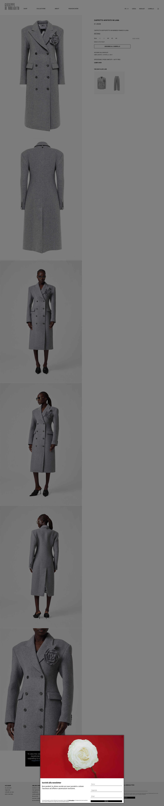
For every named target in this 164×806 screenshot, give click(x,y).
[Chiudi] (122, 736)
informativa (71, 800)
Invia (106, 801)
